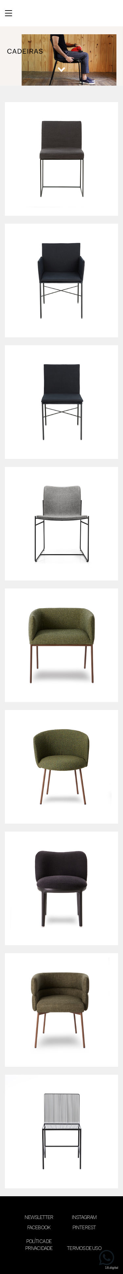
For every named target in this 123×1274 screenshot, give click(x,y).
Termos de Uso (84, 1248)
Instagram (84, 1217)
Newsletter (39, 1217)
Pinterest (84, 1228)
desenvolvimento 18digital (61, 1263)
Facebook (39, 1228)
